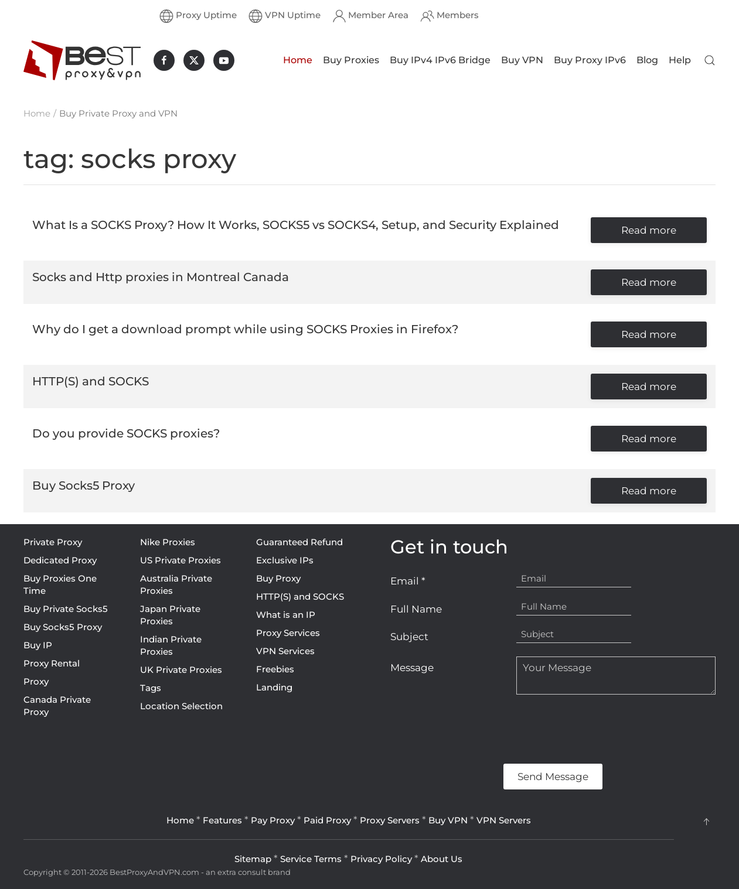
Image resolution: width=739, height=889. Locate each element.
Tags (150, 687)
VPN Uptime (284, 16)
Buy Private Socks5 (65, 608)
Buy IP (37, 645)
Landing (274, 687)
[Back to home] (82, 60)
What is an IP (285, 614)
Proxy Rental (51, 663)
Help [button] (680, 60)
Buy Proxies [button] (351, 60)
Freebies (275, 669)
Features (222, 820)
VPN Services (285, 651)
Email (407, 581)
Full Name (416, 609)
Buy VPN (522, 60)
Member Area (370, 16)
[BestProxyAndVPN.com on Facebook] (164, 60)
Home (297, 60)
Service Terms (311, 858)
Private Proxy (52, 542)
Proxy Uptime (198, 16)
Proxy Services (288, 632)
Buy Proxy (278, 578)
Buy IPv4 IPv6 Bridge (440, 60)
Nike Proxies (167, 542)
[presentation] (479, 729)
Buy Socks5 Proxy (62, 626)
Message (412, 667)
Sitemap (252, 858)
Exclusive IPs (285, 560)
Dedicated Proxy (60, 560)
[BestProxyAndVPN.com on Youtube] (223, 60)
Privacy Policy (381, 858)
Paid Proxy (327, 820)
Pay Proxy (273, 820)
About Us (441, 858)
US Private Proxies (180, 560)
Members (449, 16)
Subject (409, 636)
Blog (647, 60)
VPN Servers (503, 820)
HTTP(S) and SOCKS (300, 596)
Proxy (36, 681)
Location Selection (181, 706)
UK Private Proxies (181, 669)
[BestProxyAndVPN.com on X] (194, 60)
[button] (710, 60)
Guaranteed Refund (299, 542)
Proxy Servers (390, 820)
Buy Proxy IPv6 (590, 60)
